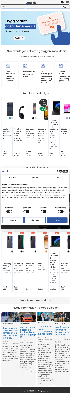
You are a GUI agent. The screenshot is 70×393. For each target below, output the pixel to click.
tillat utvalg (35, 220)
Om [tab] (58, 177)
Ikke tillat (13, 220)
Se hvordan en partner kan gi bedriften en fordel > (46, 80)
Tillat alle (57, 220)
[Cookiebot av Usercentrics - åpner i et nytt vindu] (59, 171)
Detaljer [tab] (35, 177)
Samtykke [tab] (12, 177)
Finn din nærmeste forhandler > (10, 79)
